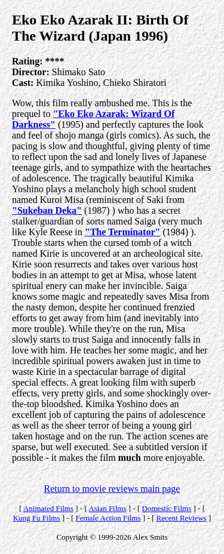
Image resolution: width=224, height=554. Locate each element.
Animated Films (48, 508)
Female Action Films (107, 517)
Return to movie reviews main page (112, 489)
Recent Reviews (182, 517)
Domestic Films (167, 508)
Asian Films (107, 508)
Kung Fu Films (36, 517)
